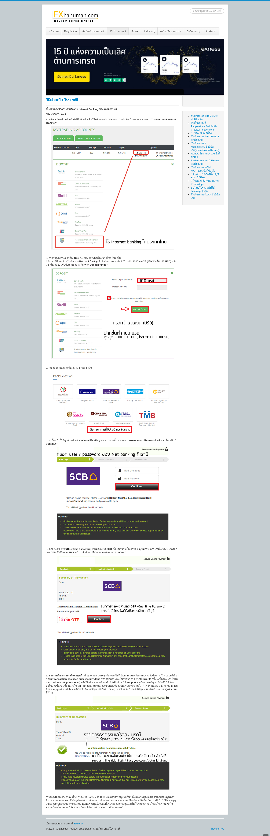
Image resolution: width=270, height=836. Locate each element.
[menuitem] (53, 31)
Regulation (70, 31)
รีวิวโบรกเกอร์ (118, 31)
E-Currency (193, 31)
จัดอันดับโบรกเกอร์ (93, 31)
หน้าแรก (54, 31)
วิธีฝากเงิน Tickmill (62, 100)
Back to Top (217, 828)
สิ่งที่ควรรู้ (149, 31)
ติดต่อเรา (211, 31)
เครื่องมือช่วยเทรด (170, 31)
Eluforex (78, 823)
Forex (134, 31)
